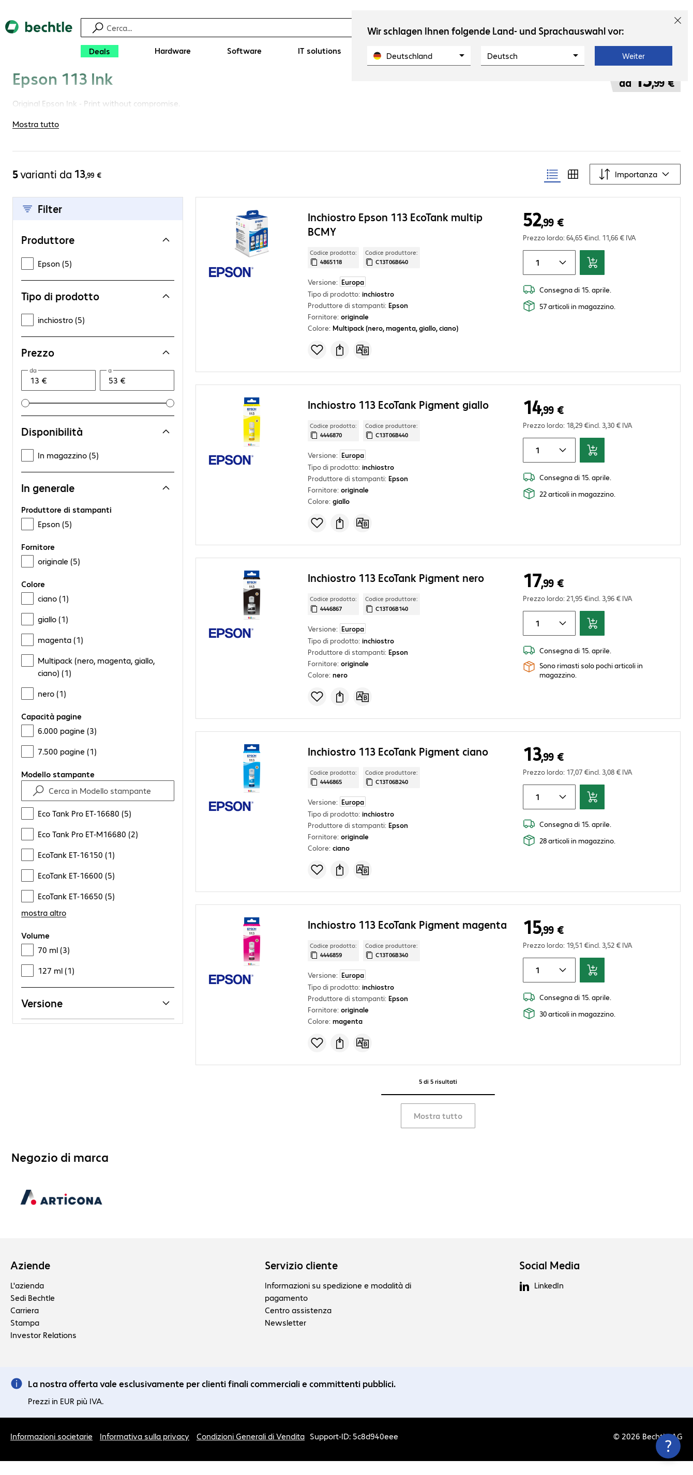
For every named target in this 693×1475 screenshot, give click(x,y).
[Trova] (348, 28)
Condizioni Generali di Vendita (251, 1450)
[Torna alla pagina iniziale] (38, 41)
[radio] (552, 188)
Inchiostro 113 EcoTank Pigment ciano (398, 765)
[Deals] (99, 51)
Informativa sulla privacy (144, 1450)
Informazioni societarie (51, 1450)
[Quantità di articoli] (535, 276)
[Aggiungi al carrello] (592, 276)
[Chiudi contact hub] (668, 1446)
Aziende (30, 1279)
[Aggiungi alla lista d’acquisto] (317, 364)
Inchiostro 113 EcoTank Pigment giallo (398, 418)
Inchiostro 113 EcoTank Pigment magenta (407, 938)
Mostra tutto (438, 1129)
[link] (280, 91)
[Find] (38, 804)
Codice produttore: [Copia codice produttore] (391, 271)
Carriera (24, 1323)
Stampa (24, 1336)
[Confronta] (362, 364)
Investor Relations (43, 1348)
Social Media (549, 1279)
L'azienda (27, 1299)
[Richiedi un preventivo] (339, 364)
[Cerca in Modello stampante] (107, 804)
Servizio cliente (301, 1279)
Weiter (633, 56)
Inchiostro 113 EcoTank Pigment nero (396, 591)
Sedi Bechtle (32, 1311)
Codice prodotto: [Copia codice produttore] (333, 271)
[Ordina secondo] (635, 188)
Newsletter (285, 1336)
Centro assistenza (298, 1323)
